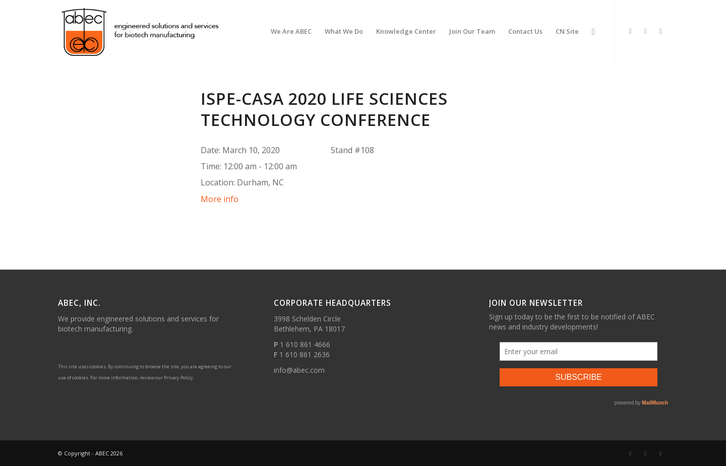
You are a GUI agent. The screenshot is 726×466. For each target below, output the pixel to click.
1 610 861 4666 (305, 344)
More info (219, 199)
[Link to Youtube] (660, 31)
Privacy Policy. (179, 377)
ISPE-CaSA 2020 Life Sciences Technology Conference (324, 109)
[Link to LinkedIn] (630, 31)
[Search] (593, 31)
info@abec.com (299, 370)
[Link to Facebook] (645, 31)
